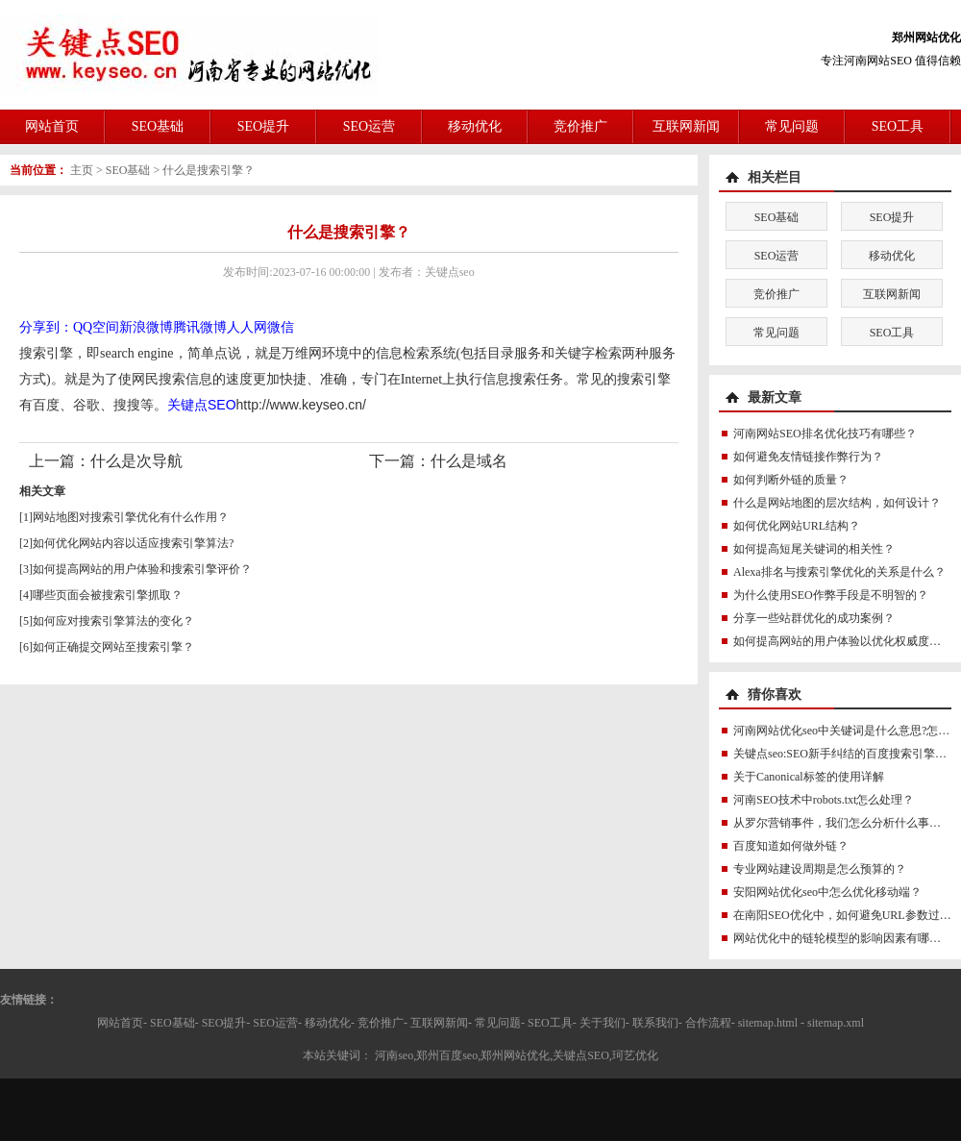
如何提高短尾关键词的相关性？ (814, 549)
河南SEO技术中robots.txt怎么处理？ (823, 799)
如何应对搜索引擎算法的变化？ (113, 621)
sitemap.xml (835, 1022)
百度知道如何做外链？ (791, 846)
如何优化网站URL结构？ (796, 526)
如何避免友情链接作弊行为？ (808, 456)
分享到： (46, 327)
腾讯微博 (200, 327)
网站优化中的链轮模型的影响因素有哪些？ (842, 938)
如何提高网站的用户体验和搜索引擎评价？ (142, 569)
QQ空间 (96, 327)
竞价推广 (580, 126)
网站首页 (52, 126)
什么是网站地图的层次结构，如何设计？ (837, 502)
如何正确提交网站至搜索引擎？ (113, 647)
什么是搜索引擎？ (208, 170)
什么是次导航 (136, 461)
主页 (81, 170)
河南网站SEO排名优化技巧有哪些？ (825, 433)
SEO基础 (158, 126)
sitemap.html (768, 1022)
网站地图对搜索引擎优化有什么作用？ (131, 517)
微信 (280, 327)
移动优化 (475, 126)
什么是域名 (469, 461)
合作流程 (708, 1022)
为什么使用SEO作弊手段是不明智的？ (830, 595)
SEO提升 (263, 126)
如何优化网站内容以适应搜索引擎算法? (133, 543)
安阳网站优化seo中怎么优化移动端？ (827, 892)
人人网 (247, 327)
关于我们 (602, 1022)
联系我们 (655, 1022)
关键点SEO (201, 404)
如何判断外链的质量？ (791, 479)
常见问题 (792, 126)
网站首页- (122, 1022)
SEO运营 (369, 126)
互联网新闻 (686, 126)
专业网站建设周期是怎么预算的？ (819, 869)
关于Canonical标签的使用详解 (808, 776)
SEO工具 (898, 126)
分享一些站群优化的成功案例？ (814, 618)
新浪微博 (146, 327)
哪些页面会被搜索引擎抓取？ (108, 595)
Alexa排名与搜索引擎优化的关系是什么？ (839, 572)
